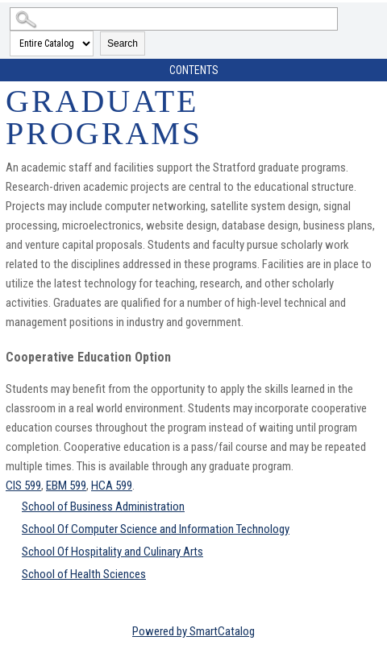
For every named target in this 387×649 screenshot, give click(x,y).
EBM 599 (66, 485)
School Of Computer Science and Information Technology (155, 529)
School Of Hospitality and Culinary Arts (112, 551)
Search (122, 43)
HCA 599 (111, 485)
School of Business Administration (103, 506)
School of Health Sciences (84, 574)
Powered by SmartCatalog (193, 631)
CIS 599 (23, 485)
